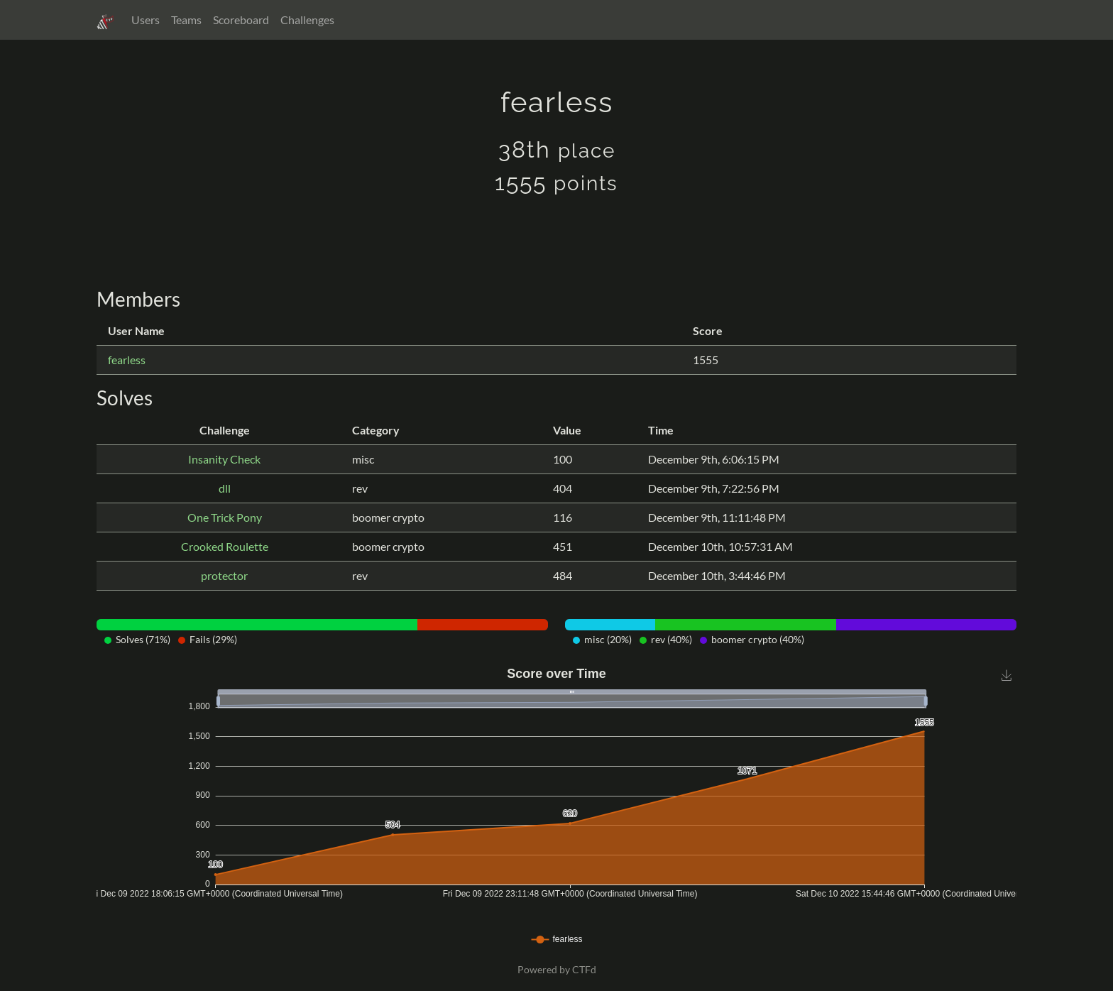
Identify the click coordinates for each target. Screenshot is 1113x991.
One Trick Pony (224, 517)
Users (145, 19)
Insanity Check (224, 459)
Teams (186, 19)
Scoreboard (241, 19)
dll (225, 488)
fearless (127, 359)
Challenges (307, 19)
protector (224, 575)
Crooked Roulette (224, 546)
